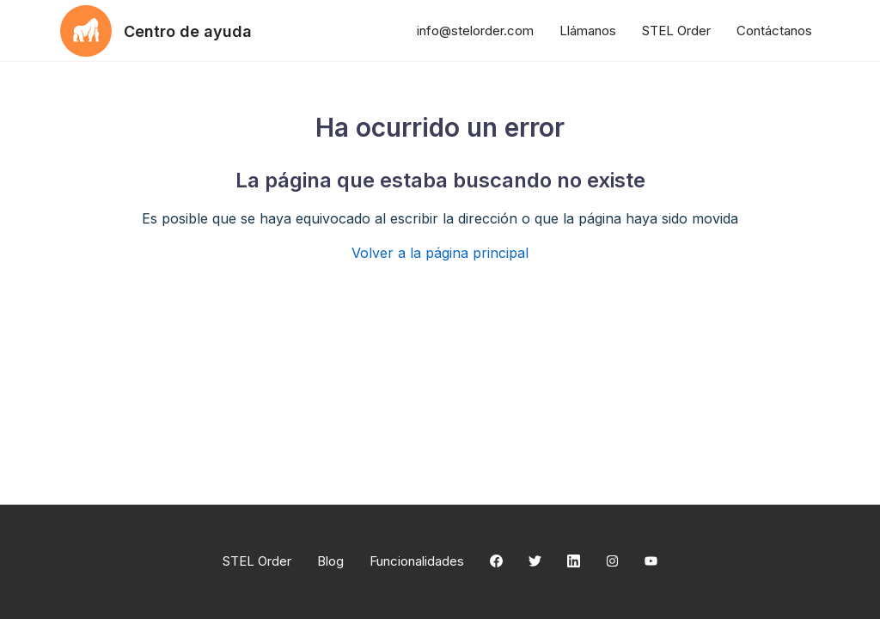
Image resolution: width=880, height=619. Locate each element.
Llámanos (587, 30)
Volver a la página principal (440, 252)
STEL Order (676, 30)
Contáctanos (774, 30)
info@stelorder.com (475, 30)
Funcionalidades (417, 561)
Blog (330, 561)
